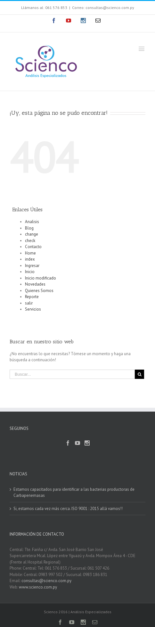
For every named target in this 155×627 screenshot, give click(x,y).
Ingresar (32, 265)
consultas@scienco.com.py (46, 580)
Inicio (30, 271)
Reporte (32, 296)
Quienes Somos (39, 290)
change (31, 234)
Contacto (33, 246)
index (30, 259)
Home (30, 253)
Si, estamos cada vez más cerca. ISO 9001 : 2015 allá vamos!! (68, 508)
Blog (29, 228)
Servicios (33, 309)
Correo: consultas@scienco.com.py (103, 7)
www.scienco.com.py (38, 587)
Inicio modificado (40, 278)
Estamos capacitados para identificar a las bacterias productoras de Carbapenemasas (74, 492)
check (30, 240)
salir (29, 303)
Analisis (32, 221)
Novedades (35, 284)
